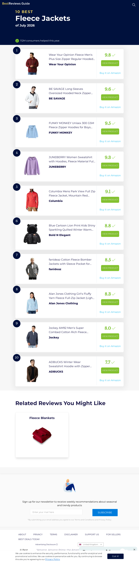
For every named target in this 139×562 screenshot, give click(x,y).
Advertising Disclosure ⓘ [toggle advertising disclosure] (46, 544)
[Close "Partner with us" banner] (134, 550)
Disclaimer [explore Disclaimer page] (71, 534)
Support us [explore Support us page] (92, 534)
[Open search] (133, 4)
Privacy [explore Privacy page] (38, 534)
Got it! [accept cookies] (115, 556)
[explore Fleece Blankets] (42, 435)
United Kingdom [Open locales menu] (90, 544)
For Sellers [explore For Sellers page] (113, 534)
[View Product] (69, 64)
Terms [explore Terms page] (53, 534)
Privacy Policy (52, 559)
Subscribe (105, 512)
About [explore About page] (22, 534)
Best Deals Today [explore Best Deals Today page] (29, 539)
